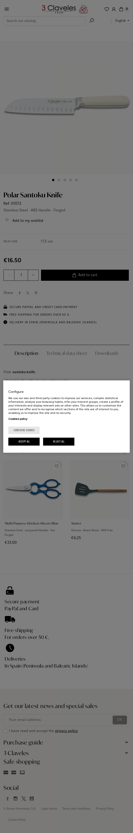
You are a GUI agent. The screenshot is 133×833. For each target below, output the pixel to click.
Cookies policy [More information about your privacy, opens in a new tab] (17, 419)
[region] (66, 416)
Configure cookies (24, 430)
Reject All (58, 441)
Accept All (24, 441)
